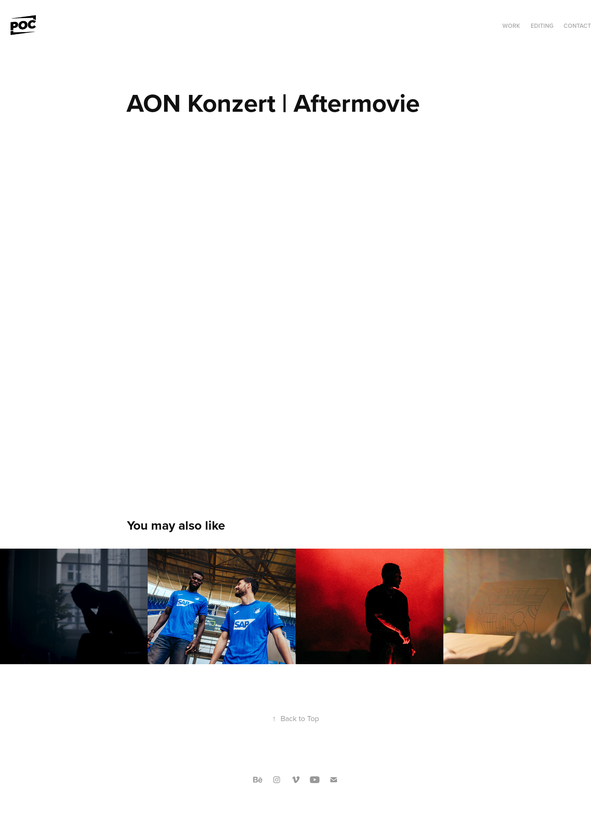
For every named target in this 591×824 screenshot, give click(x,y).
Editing (542, 26)
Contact (577, 26)
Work (511, 26)
